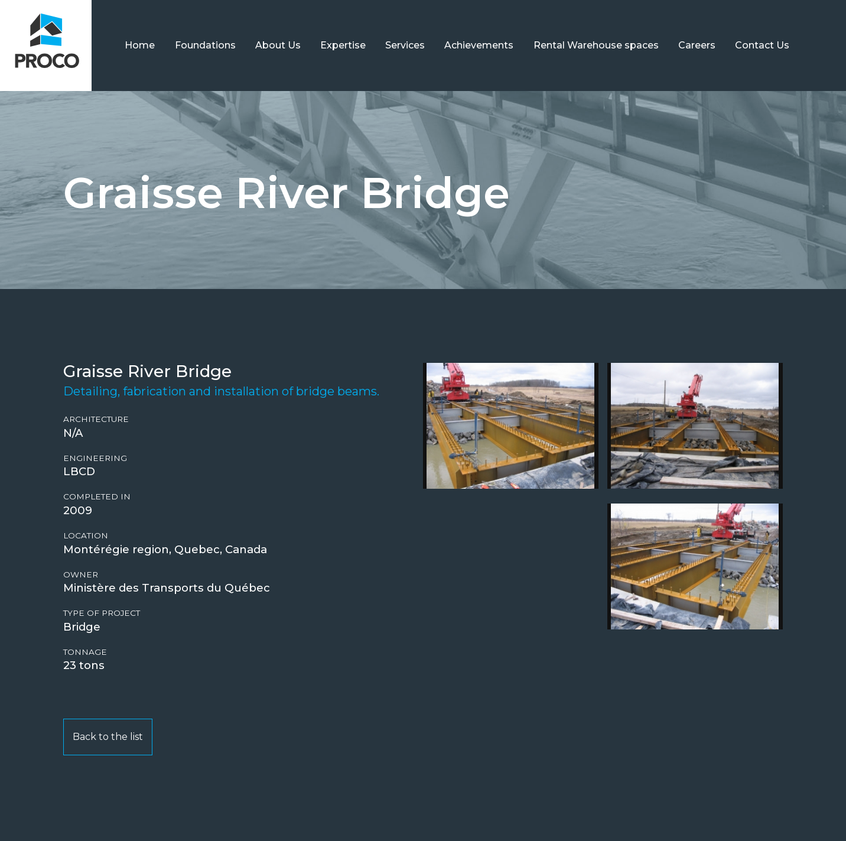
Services (405, 45)
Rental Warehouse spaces (596, 45)
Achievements (478, 45)
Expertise (343, 45)
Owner (80, 574)
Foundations (205, 45)
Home (140, 45)
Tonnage (85, 652)
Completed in (97, 496)
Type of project (101, 613)
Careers (696, 45)
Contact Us (762, 45)
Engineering (95, 458)
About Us (278, 45)
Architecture (96, 419)
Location (85, 535)
